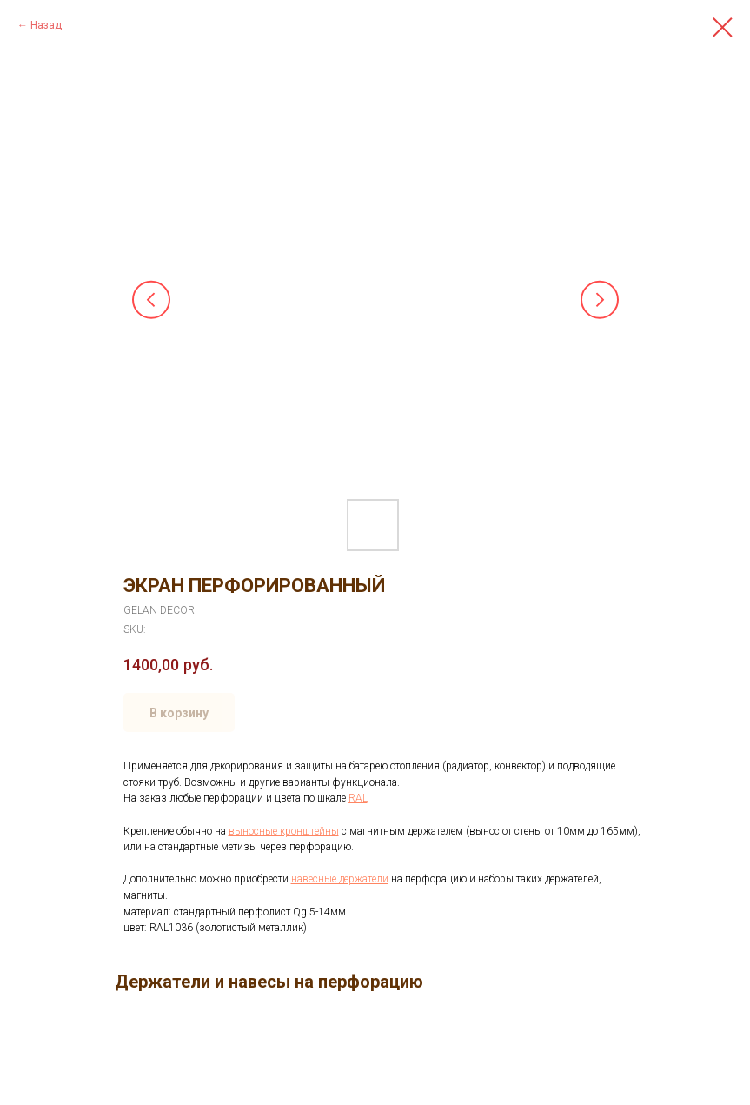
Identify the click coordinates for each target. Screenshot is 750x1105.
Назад (46, 25)
